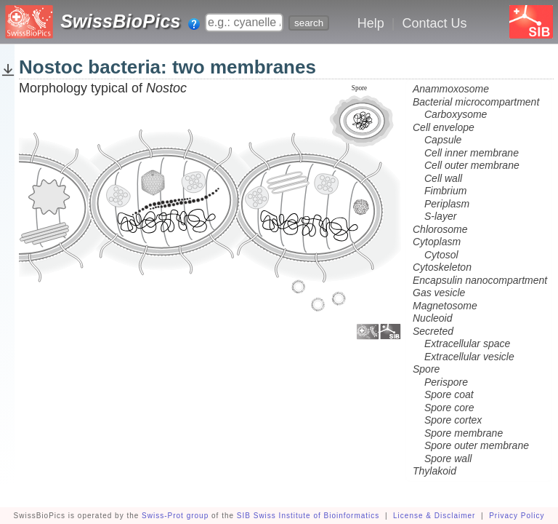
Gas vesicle (439, 292)
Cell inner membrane (471, 153)
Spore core (449, 407)
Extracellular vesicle (469, 356)
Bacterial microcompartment (476, 102)
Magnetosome (445, 305)
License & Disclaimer (434, 516)
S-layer (440, 216)
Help (370, 23)
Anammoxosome (451, 89)
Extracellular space (467, 343)
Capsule (442, 140)
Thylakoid (434, 471)
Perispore (446, 382)
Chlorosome (440, 229)
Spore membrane (463, 433)
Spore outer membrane (476, 445)
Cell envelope (443, 127)
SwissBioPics (120, 21)
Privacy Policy (516, 516)
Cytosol (441, 255)
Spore (426, 369)
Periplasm (446, 204)
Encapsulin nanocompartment (480, 280)
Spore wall (448, 458)
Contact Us (434, 23)
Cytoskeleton (442, 267)
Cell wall (443, 178)
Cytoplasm (437, 241)
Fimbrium (445, 190)
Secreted (433, 331)
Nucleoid (432, 318)
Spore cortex (453, 420)
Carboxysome (455, 114)
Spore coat (449, 394)
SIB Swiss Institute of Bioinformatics (308, 516)
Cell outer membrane (471, 165)
